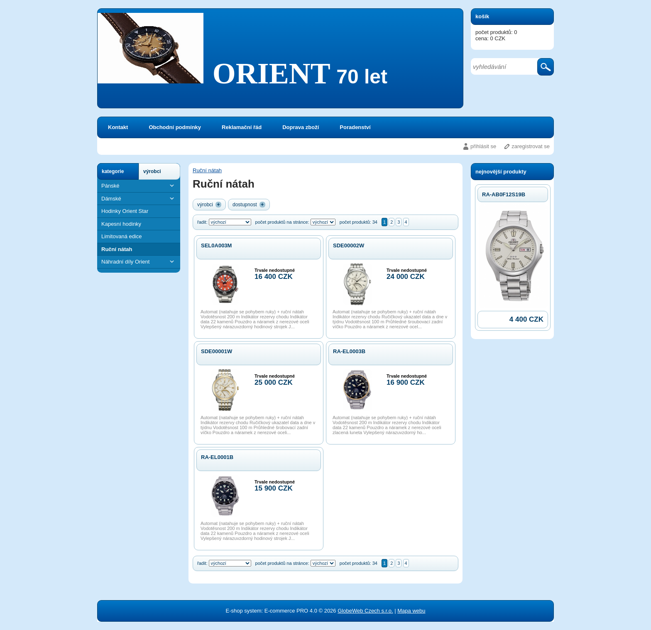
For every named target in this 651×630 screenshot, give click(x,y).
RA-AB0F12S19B (503, 194)
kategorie (113, 171)
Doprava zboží (300, 127)
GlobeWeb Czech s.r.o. (365, 611)
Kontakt (118, 127)
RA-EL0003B (349, 351)
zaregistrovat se (531, 146)
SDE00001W (216, 351)
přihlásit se (483, 146)
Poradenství (355, 127)
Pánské (138, 186)
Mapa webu (411, 611)
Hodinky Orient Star (124, 211)
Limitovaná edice (121, 236)
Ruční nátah (116, 249)
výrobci (152, 171)
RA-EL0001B (217, 457)
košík (482, 16)
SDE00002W (348, 245)
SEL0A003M (216, 245)
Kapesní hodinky (121, 224)
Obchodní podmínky (175, 127)
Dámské (138, 199)
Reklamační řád (242, 127)
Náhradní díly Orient (138, 262)
